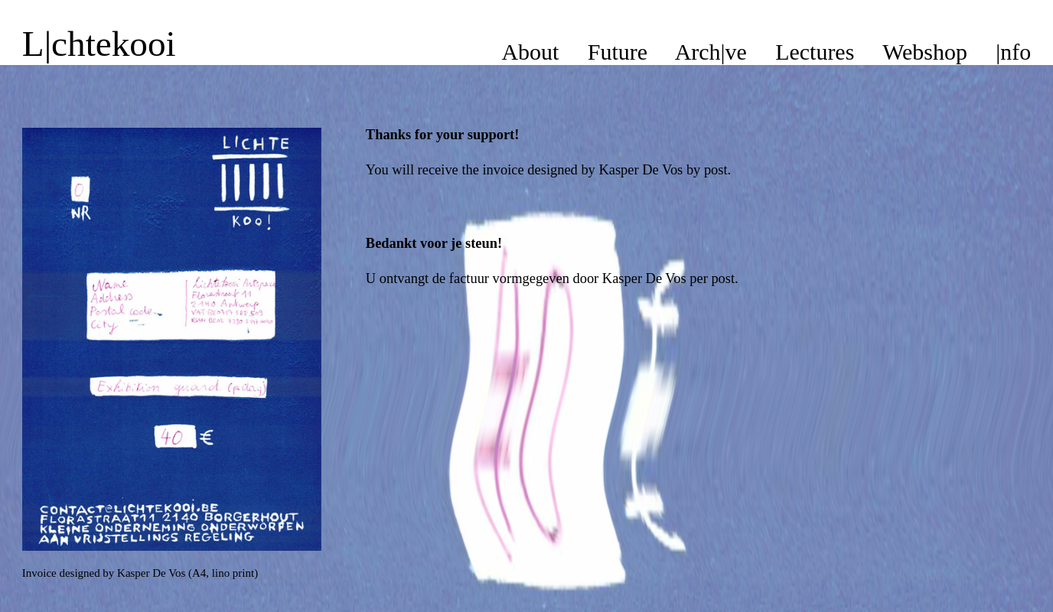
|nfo (1013, 51)
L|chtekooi (99, 43)
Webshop (924, 51)
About (530, 51)
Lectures (814, 51)
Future (617, 51)
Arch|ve (711, 51)
